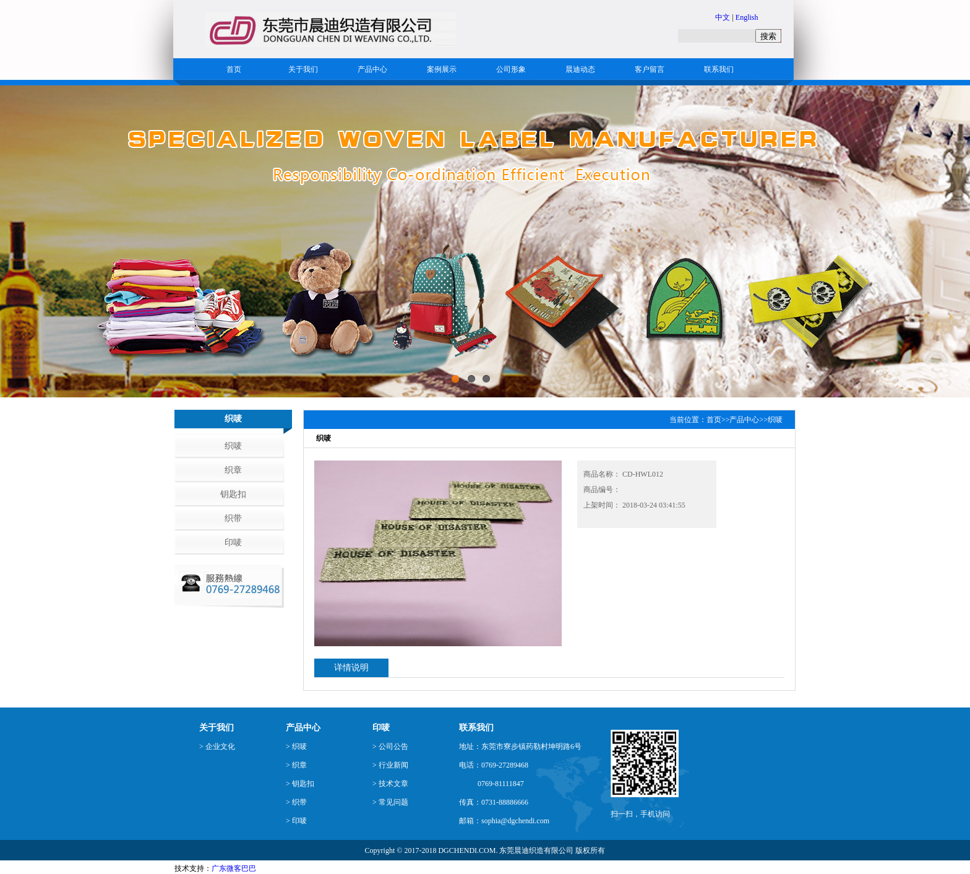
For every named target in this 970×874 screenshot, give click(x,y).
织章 (233, 470)
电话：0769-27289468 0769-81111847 (493, 774)
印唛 (233, 542)
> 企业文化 (217, 746)
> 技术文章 (390, 783)
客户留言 (649, 69)
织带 (233, 518)
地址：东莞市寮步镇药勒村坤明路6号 (520, 746)
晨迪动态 (580, 69)
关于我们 (303, 69)
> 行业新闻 (390, 765)
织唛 (233, 446)
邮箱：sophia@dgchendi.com (504, 820)
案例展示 (442, 69)
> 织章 (296, 765)
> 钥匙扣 (300, 783)
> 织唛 (296, 746)
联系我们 (719, 69)
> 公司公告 (390, 746)
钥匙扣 (233, 494)
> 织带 (296, 802)
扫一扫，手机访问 (640, 814)
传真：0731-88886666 (493, 802)
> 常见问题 (390, 802)
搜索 (768, 36)
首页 (233, 69)
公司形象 (511, 69)
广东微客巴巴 (234, 868)
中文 (722, 17)
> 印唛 (296, 820)
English (747, 17)
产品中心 (372, 69)
